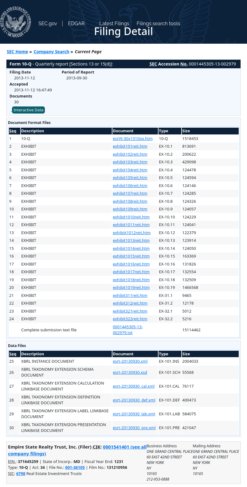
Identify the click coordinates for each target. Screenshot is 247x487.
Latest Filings (114, 23)
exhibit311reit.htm (130, 295)
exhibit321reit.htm (130, 311)
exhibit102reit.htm (130, 154)
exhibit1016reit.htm (131, 264)
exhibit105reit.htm (130, 177)
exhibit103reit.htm (130, 162)
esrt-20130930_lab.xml (134, 414)
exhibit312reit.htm (130, 303)
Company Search (51, 51)
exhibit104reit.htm (130, 170)
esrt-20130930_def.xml (134, 400)
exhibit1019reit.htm (131, 287)
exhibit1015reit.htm (131, 256)
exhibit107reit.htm (130, 193)
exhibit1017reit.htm (131, 271)
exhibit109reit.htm (130, 209)
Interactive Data (28, 110)
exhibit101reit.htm (130, 146)
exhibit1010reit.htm (131, 217)
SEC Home (17, 51)
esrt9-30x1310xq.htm (133, 138)
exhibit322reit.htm (130, 318)
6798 (20, 473)
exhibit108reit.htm (130, 201)
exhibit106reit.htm (130, 185)
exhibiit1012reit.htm (132, 232)
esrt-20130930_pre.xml (134, 427)
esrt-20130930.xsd (130, 372)
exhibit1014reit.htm (131, 248)
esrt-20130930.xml (130, 361)
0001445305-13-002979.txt (128, 330)
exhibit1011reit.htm (131, 224)
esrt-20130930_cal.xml (134, 386)
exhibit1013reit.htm (131, 240)
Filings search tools (158, 23)
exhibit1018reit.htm (131, 279)
